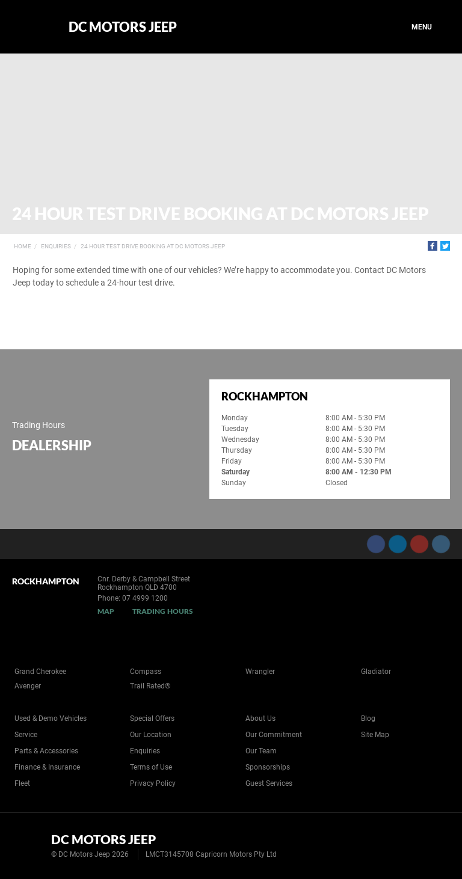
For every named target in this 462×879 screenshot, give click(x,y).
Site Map (375, 734)
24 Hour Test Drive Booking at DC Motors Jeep (153, 246)
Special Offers (152, 718)
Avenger (27, 686)
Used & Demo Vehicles (50, 718)
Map (105, 611)
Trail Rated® (150, 686)
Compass (145, 671)
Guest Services (268, 783)
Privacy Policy (153, 783)
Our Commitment (273, 734)
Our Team (261, 751)
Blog (368, 718)
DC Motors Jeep (123, 27)
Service (25, 734)
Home (22, 246)
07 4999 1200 (145, 598)
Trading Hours (162, 611)
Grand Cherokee (40, 671)
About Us (260, 718)
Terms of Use (151, 767)
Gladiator (376, 671)
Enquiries (56, 246)
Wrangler (260, 671)
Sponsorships (267, 767)
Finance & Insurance (47, 767)
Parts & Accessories (46, 751)
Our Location (150, 734)
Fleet (22, 783)
